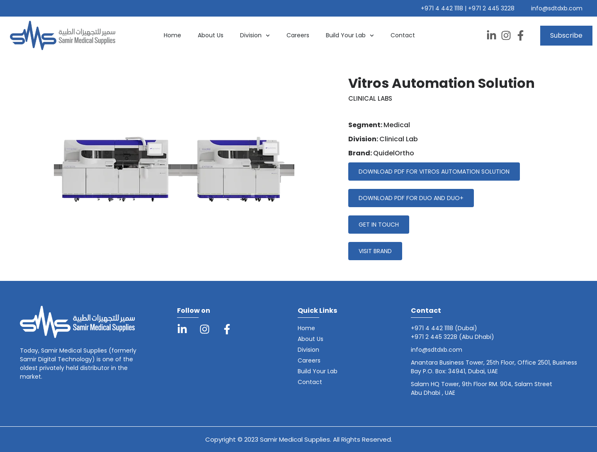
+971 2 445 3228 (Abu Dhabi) (452, 337)
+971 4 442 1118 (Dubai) (444, 328)
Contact (403, 35)
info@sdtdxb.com (556, 8)
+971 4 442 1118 (443, 8)
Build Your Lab (350, 35)
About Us (210, 35)
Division (255, 35)
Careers (297, 35)
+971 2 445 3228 (491, 8)
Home (172, 35)
